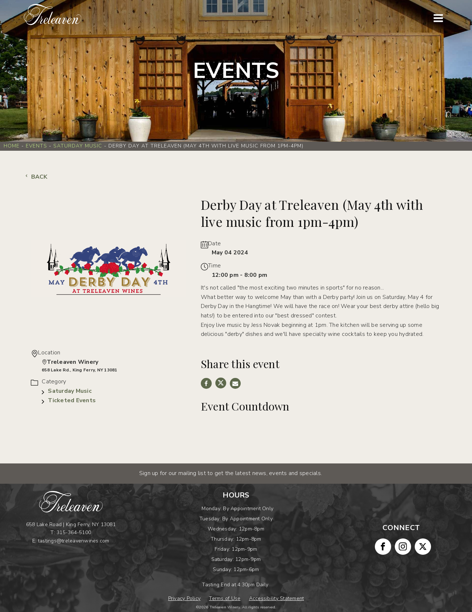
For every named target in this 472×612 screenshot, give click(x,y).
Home (12, 145)
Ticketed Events (72, 400)
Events (36, 145)
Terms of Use (224, 598)
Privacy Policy (184, 598)
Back (35, 177)
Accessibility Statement (276, 598)
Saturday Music (77, 145)
